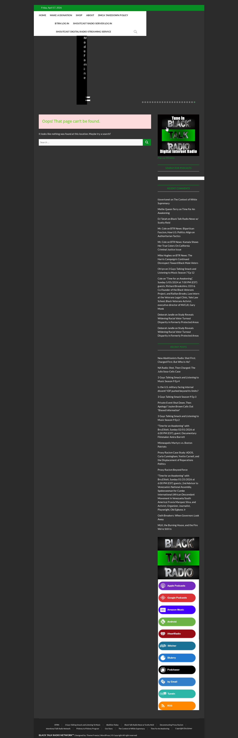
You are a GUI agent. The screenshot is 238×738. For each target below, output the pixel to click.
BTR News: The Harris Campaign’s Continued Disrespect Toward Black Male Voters (178, 251)
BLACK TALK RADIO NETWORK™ (56, 727)
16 (180, 94)
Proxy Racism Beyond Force (173, 461)
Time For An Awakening (160, 720)
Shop (99, 15)
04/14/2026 (53, 83)
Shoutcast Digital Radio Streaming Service (133, 23)
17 (182, 94)
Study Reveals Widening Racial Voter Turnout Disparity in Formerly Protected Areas (178, 310)
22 (194, 94)
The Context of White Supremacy (132, 720)
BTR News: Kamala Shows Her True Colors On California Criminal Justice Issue (178, 237)
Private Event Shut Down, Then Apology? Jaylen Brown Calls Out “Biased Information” (182, 72)
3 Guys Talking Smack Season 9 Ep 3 (177, 388)
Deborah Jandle (166, 306)
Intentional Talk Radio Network (58, 720)
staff (41, 83)
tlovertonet (164, 191)
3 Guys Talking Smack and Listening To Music (82, 717)
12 (170, 94)
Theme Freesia (93, 727)
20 (189, 94)
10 (165, 94)
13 (172, 94)
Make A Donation (81, 15)
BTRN (179, 60)
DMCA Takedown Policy (133, 15)
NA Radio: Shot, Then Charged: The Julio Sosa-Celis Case (96, 74)
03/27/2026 (138, 83)
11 (167, 94)
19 (187, 94)
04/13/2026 (96, 83)
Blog (45, 57)
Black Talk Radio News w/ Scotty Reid (139, 717)
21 (192, 94)
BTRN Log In (159, 15)
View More (44, 92)
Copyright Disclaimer (183, 720)
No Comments (45, 87)
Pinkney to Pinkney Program (87, 720)
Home (62, 15)
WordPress (105, 727)
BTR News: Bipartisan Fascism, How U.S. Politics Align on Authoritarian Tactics (176, 224)
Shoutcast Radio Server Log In (82, 23)
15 (177, 94)
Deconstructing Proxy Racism (171, 717)
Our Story (109, 720)
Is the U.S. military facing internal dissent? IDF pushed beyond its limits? (139, 72)
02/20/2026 (181, 83)
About (110, 15)
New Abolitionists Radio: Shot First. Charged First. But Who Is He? (54, 72)
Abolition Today (112, 717)
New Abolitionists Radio (98, 64)
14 (175, 94)
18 (184, 94)
